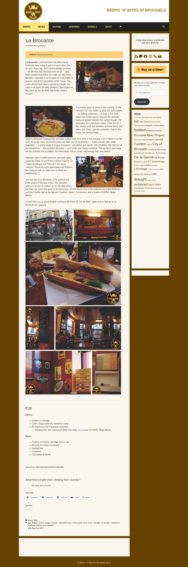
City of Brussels (65, 523)
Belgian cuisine (38, 523)
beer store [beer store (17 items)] (155, 122)
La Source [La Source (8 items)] (156, 169)
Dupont (65, 161)
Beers (27, 27)
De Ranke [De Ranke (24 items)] (159, 157)
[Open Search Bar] (163, 26)
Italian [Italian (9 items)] (142, 165)
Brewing (74, 27)
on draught (105, 523)
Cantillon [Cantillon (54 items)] (140, 144)
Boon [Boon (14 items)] (162, 126)
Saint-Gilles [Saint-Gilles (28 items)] (154, 184)
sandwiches (115, 523)
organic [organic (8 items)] (149, 180)
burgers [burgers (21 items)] (150, 139)
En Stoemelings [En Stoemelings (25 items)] (156, 161)
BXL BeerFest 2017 (36, 528)
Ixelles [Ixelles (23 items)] (147, 165)
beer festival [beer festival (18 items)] (145, 122)
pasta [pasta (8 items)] (154, 180)
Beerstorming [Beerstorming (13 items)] (139, 126)
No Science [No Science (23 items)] (146, 174)
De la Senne (88, 523)
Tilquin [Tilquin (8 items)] (143, 191)
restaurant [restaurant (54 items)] (141, 184)
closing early (77, 523)
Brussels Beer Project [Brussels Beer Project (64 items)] (149, 135)
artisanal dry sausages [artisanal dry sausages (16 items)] (151, 117)
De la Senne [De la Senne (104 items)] (144, 157)
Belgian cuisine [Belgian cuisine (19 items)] (152, 125)
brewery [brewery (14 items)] (158, 131)
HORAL (106, 192)
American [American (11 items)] (137, 117)
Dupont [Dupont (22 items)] (137, 161)
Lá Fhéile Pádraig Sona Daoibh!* (41, 525)
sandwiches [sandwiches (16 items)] (139, 188)
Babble (92, 27)
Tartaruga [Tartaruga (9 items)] (137, 191)
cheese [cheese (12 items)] (149, 144)
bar (29, 523)
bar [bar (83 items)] (136, 121)
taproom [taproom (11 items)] (158, 188)
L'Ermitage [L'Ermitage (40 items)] (140, 168)
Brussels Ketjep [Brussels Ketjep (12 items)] (140, 140)
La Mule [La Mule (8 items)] (150, 169)
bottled (47, 523)
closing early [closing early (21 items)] (154, 149)
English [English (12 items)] (144, 162)
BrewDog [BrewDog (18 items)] (150, 131)
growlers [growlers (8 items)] (136, 165)
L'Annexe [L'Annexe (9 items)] (154, 165)
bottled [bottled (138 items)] (140, 130)
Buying (57, 27)
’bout (108, 27)
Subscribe (141, 102)
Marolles (97, 523)
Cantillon (54, 523)
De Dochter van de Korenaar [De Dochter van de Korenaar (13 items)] (153, 153)
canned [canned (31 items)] (159, 139)
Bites (41, 27)
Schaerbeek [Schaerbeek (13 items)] (150, 188)
